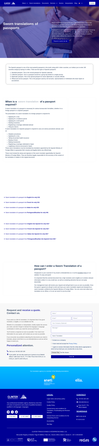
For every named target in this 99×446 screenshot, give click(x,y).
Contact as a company (59, 340)
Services (53, 3)
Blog (76, 3)
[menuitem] (80, 3)
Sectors (61, 3)
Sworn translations (34, 3)
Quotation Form (82, 273)
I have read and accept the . (64, 343)
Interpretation (69, 3)
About (25, 3)
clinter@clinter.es (66, 273)
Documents (45, 3)
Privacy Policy (73, 343)
